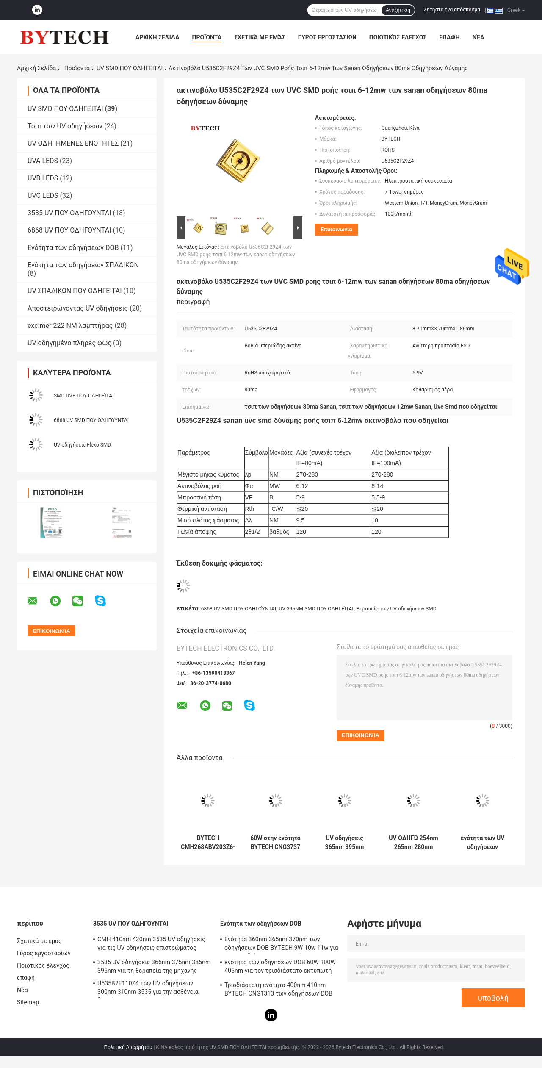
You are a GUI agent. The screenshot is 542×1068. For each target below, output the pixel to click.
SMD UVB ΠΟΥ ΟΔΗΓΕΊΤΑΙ (83, 396)
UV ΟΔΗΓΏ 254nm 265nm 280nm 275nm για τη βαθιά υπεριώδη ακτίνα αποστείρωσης (413, 843)
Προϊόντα (206, 37)
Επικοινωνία (336, 229)
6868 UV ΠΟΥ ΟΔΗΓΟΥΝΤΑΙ (69, 230)
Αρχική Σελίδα (157, 37)
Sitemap (28, 1002)
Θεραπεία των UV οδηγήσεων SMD (396, 609)
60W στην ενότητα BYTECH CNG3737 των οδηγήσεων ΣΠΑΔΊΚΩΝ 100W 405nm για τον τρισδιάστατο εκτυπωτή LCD (275, 843)
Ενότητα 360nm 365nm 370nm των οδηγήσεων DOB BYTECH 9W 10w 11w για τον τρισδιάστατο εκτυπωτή (281, 945)
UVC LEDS (43, 195)
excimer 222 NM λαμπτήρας (70, 326)
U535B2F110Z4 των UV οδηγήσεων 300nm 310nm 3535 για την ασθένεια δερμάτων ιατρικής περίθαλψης (148, 989)
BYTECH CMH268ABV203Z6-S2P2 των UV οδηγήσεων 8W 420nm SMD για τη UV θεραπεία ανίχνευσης (208, 843)
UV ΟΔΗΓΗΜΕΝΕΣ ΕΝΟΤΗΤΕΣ (73, 143)
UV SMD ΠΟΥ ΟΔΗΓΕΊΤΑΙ (130, 68)
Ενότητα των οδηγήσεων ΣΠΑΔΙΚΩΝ (83, 265)
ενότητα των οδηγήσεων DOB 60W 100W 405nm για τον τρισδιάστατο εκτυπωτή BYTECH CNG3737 (280, 967)
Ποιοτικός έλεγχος (397, 37)
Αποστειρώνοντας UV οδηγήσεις (78, 308)
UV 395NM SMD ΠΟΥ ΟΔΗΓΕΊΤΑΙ (316, 609)
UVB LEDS (43, 178)
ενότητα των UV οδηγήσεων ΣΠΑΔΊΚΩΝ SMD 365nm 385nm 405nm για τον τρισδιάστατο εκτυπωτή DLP (483, 843)
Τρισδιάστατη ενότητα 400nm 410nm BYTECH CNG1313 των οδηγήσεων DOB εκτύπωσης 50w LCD (278, 990)
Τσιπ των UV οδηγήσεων (65, 126)
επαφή (449, 37)
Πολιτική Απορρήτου (128, 1047)
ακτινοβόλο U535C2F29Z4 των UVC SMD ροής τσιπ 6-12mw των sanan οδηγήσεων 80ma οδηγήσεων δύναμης (236, 254)
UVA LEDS (43, 161)
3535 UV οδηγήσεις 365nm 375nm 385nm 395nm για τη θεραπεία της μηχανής (153, 966)
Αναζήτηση (398, 10)
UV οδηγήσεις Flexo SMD (82, 445)
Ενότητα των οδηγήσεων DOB (73, 248)
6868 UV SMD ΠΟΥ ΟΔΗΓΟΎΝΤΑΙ (91, 420)
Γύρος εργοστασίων (327, 37)
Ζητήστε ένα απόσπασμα (452, 10)
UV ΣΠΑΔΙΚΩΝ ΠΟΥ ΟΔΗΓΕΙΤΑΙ (75, 291)
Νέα (478, 37)
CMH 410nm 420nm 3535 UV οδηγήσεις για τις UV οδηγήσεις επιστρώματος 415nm (151, 945)
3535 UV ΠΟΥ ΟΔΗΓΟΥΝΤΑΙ (69, 213)
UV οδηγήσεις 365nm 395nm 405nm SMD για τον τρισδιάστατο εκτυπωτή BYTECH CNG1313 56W (344, 843)
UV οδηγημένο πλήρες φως (69, 343)
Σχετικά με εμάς (259, 37)
